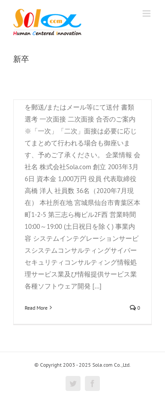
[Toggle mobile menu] (147, 13)
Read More (36, 307)
